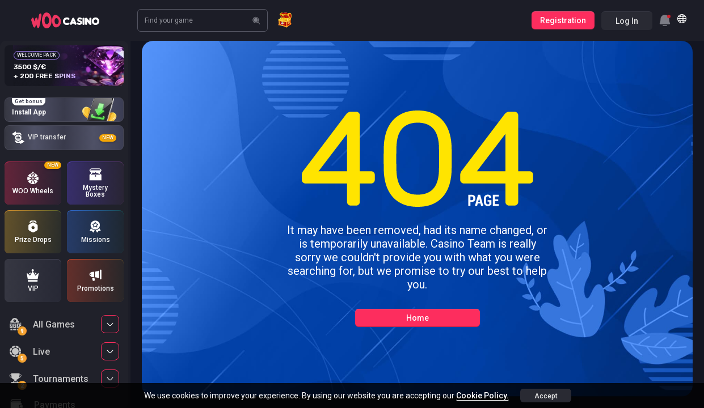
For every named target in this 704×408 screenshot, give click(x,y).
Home (417, 317)
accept (546, 396)
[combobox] (665, 20)
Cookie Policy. (482, 395)
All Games (42, 326)
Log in (627, 21)
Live (29, 353)
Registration (563, 20)
